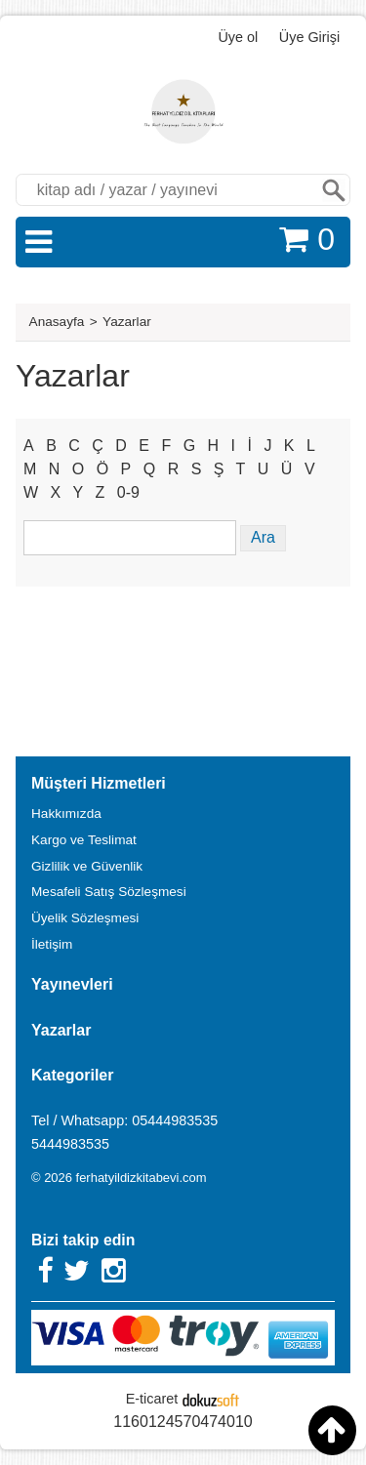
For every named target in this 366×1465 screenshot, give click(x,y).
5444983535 (70, 1144)
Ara (333, 190)
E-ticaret (152, 1398)
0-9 (128, 492)
